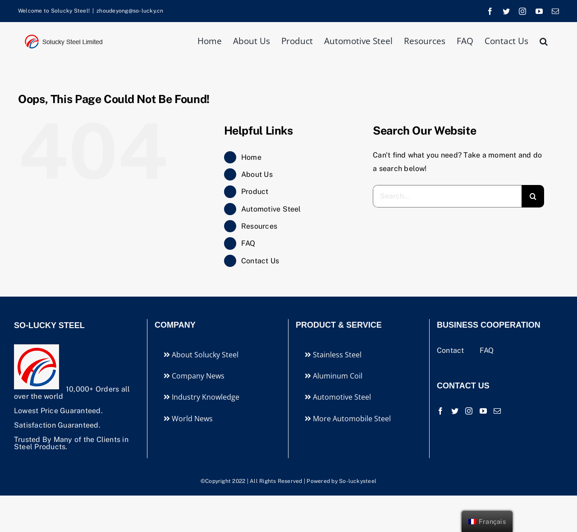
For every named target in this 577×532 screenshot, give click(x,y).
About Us (257, 174)
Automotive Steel (271, 209)
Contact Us (260, 261)
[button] (544, 40)
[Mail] (497, 411)
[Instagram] (468, 411)
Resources (259, 226)
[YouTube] (483, 411)
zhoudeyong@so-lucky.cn (129, 11)
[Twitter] (454, 411)
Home (251, 157)
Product (255, 191)
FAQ (248, 243)
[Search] (533, 196)
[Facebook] (440, 411)
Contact (451, 350)
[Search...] (447, 196)
